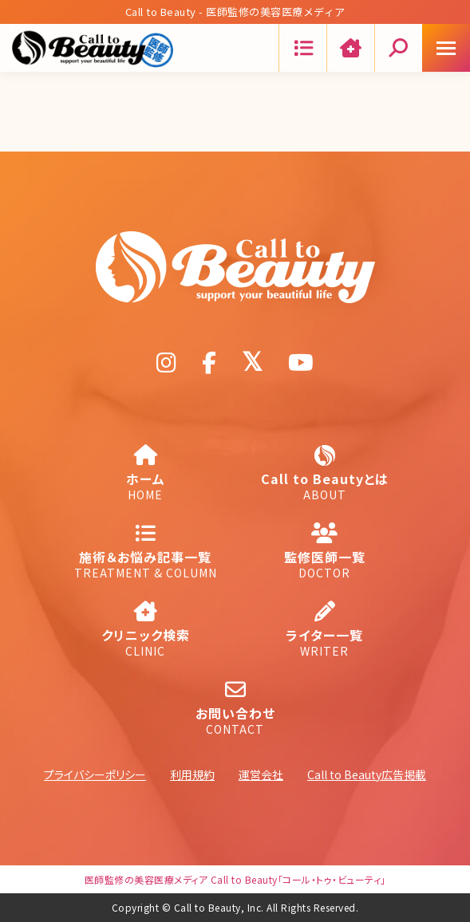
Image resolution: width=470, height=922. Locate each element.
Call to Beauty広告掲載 (366, 774)
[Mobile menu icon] (446, 48)
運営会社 (261, 774)
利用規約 (192, 774)
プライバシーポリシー (95, 774)
